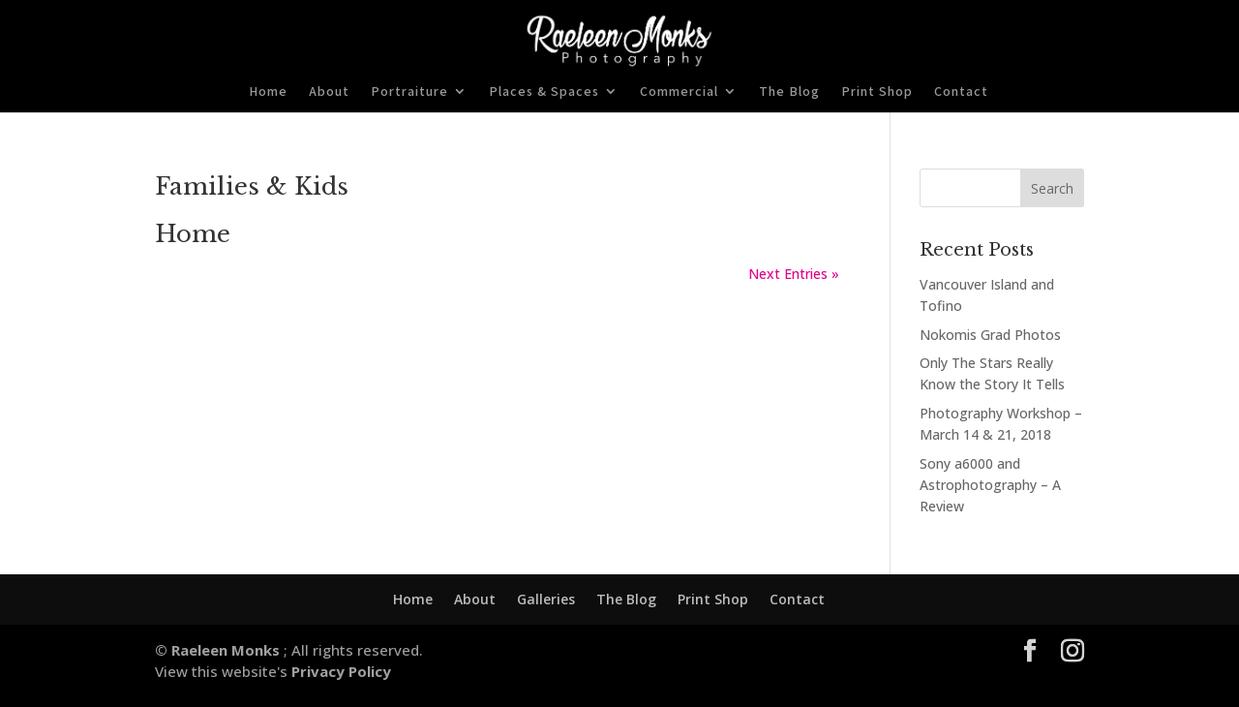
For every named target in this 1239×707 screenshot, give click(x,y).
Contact (961, 92)
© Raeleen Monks (219, 650)
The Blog (789, 92)
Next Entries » (793, 273)
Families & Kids (251, 186)
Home (268, 92)
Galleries (546, 599)
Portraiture (409, 92)
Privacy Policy (339, 671)
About (329, 92)
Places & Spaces (544, 92)
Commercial (679, 92)
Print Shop (877, 92)
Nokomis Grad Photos (990, 334)
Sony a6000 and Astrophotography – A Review (990, 485)
